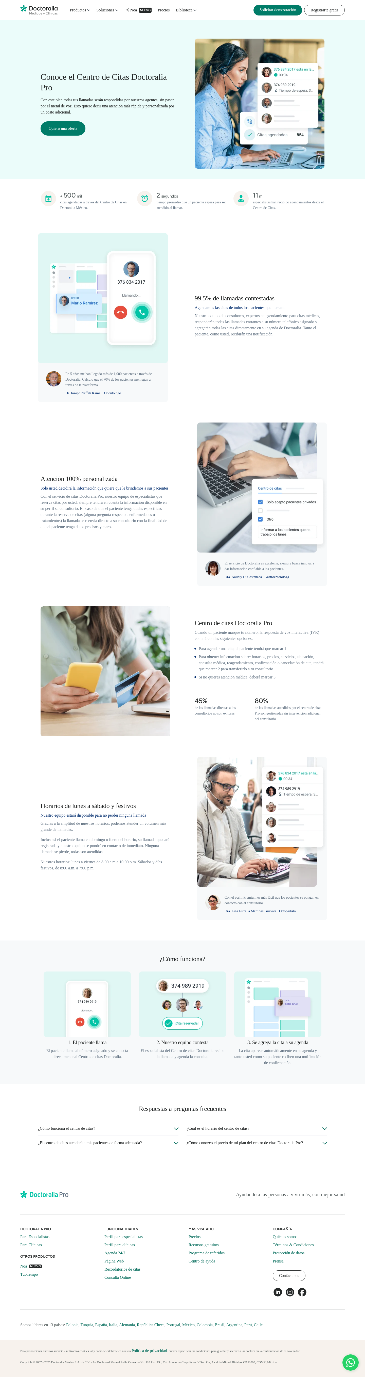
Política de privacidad (149, 1351)
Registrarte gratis (324, 10)
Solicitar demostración (278, 10)
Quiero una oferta (63, 128)
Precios (164, 10)
